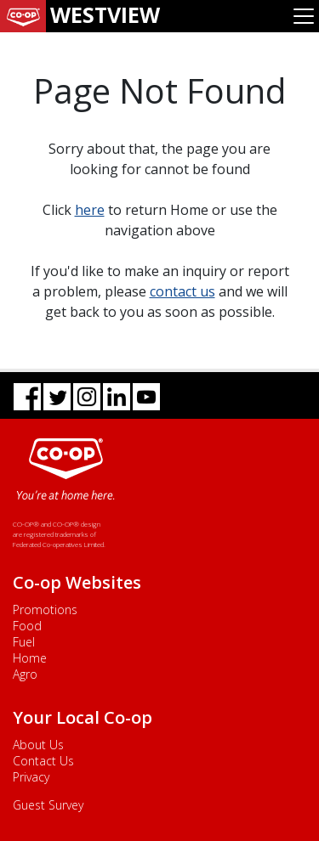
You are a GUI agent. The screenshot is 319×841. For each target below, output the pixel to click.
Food (27, 626)
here (90, 209)
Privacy (31, 777)
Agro (25, 674)
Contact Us (43, 761)
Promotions (45, 609)
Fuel (24, 642)
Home (30, 658)
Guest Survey (48, 805)
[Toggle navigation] (303, 16)
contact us (182, 291)
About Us (38, 745)
